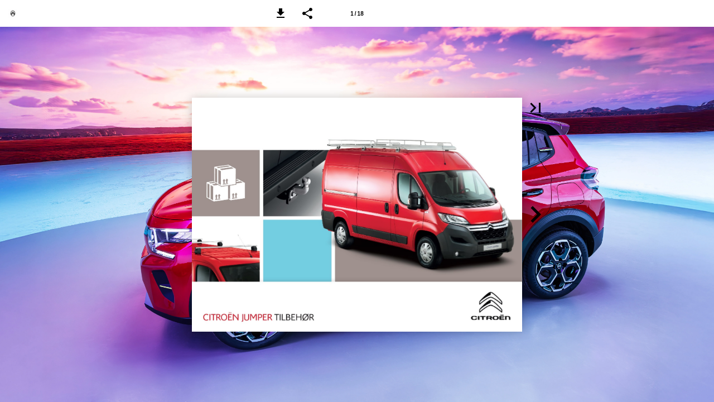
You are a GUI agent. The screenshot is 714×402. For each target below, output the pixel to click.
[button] (280, 13)
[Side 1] (357, 13)
